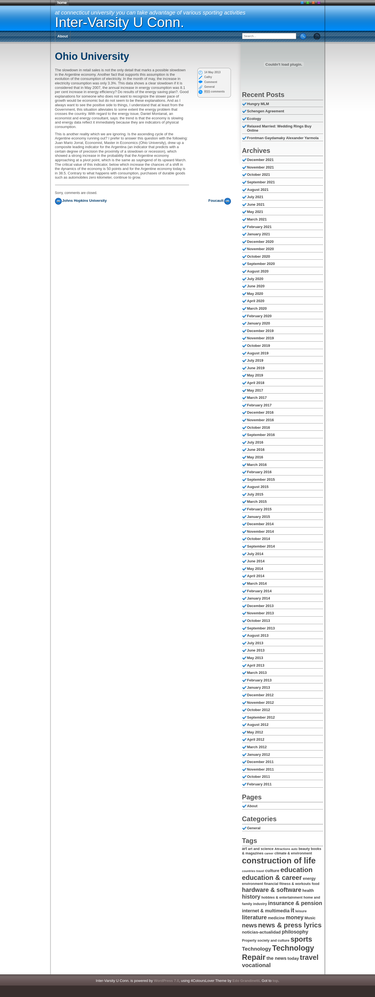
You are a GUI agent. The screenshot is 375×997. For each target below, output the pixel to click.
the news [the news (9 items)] (276, 958)
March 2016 (257, 465)
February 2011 (259, 784)
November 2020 (260, 249)
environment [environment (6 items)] (252, 884)
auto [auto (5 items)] (294, 849)
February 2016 (259, 472)
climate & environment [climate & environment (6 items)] (293, 853)
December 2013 (260, 606)
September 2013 (261, 628)
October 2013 (258, 621)
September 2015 (261, 479)
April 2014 (255, 576)
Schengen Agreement (265, 111)
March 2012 (257, 747)
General (209, 86)
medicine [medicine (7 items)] (276, 918)
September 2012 (261, 717)
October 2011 (258, 777)
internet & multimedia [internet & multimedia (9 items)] (266, 910)
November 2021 (260, 167)
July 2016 (255, 442)
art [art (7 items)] (244, 848)
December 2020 (260, 242)
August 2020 (258, 271)
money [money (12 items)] (295, 917)
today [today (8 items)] (293, 958)
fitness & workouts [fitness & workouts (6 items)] (295, 884)
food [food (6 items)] (315, 884)
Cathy (208, 77)
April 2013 (255, 665)
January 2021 (258, 234)
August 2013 (258, 635)
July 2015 (255, 494)
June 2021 (256, 204)
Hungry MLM (258, 104)
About (63, 36)
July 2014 (255, 554)
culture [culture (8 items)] (272, 870)
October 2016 (258, 427)
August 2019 (258, 353)
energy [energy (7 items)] (309, 878)
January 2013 (258, 687)
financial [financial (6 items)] (271, 884)
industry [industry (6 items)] (260, 904)
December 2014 (260, 524)
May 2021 (255, 212)
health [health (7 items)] (308, 890)
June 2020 (256, 286)
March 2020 (257, 308)
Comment (210, 82)
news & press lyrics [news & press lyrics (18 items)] (290, 925)
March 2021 (257, 219)
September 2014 (261, 546)
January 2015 (258, 517)
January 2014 (258, 598)
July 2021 (255, 197)
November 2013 (260, 613)
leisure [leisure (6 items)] (301, 911)
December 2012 (260, 695)
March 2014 (257, 583)
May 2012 (255, 732)
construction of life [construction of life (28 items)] (279, 860)
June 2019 (256, 368)
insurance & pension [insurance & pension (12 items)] (295, 903)
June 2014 (256, 561)
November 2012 (260, 702)
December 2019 (260, 331)
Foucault (215, 200)
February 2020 (259, 316)
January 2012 (258, 754)
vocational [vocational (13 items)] (256, 965)
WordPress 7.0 (166, 981)
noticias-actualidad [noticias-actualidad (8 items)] (261, 932)
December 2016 (260, 412)
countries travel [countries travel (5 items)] (253, 871)
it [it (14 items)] (292, 910)
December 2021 (260, 160)
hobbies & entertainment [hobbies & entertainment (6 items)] (281, 897)
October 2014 (258, 539)
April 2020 (255, 301)
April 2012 (255, 739)
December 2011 (260, 762)
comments (214, 91)
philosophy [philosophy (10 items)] (295, 932)
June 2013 (256, 650)
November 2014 (260, 531)
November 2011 (260, 769)
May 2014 (255, 569)
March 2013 (257, 673)
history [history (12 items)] (251, 897)
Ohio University (92, 56)
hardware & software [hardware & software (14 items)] (272, 889)
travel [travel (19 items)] (309, 957)
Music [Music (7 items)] (310, 918)
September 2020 (261, 264)
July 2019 (255, 360)
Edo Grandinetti (246, 981)
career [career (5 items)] (268, 853)
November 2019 (260, 338)
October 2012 (258, 710)
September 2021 (261, 182)
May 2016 (255, 457)
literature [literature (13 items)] (254, 917)
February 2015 (259, 509)
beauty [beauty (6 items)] (304, 849)
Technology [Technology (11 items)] (256, 949)
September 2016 (261, 435)
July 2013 (255, 643)
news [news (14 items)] (249, 925)
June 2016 (256, 449)
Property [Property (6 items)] (249, 940)
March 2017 (257, 398)
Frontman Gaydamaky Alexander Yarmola (283, 138)
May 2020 (255, 294)
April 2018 (255, 383)
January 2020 (258, 323)
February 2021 (259, 227)
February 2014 (259, 591)
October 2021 (258, 174)
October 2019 (258, 346)
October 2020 (258, 256)
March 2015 (257, 501)
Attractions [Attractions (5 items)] (282, 849)
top (275, 981)
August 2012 (258, 725)
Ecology (254, 119)
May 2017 (255, 390)
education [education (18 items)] (296, 869)
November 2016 (260, 420)
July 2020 (255, 279)
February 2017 (259, 405)
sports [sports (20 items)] (301, 939)
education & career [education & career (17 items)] (272, 877)
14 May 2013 (212, 72)
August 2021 (258, 190)
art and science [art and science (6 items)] (261, 849)
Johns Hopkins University (84, 200)
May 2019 (255, 375)
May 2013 (255, 658)
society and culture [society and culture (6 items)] (273, 940)
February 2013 (259, 680)
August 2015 (258, 487)
